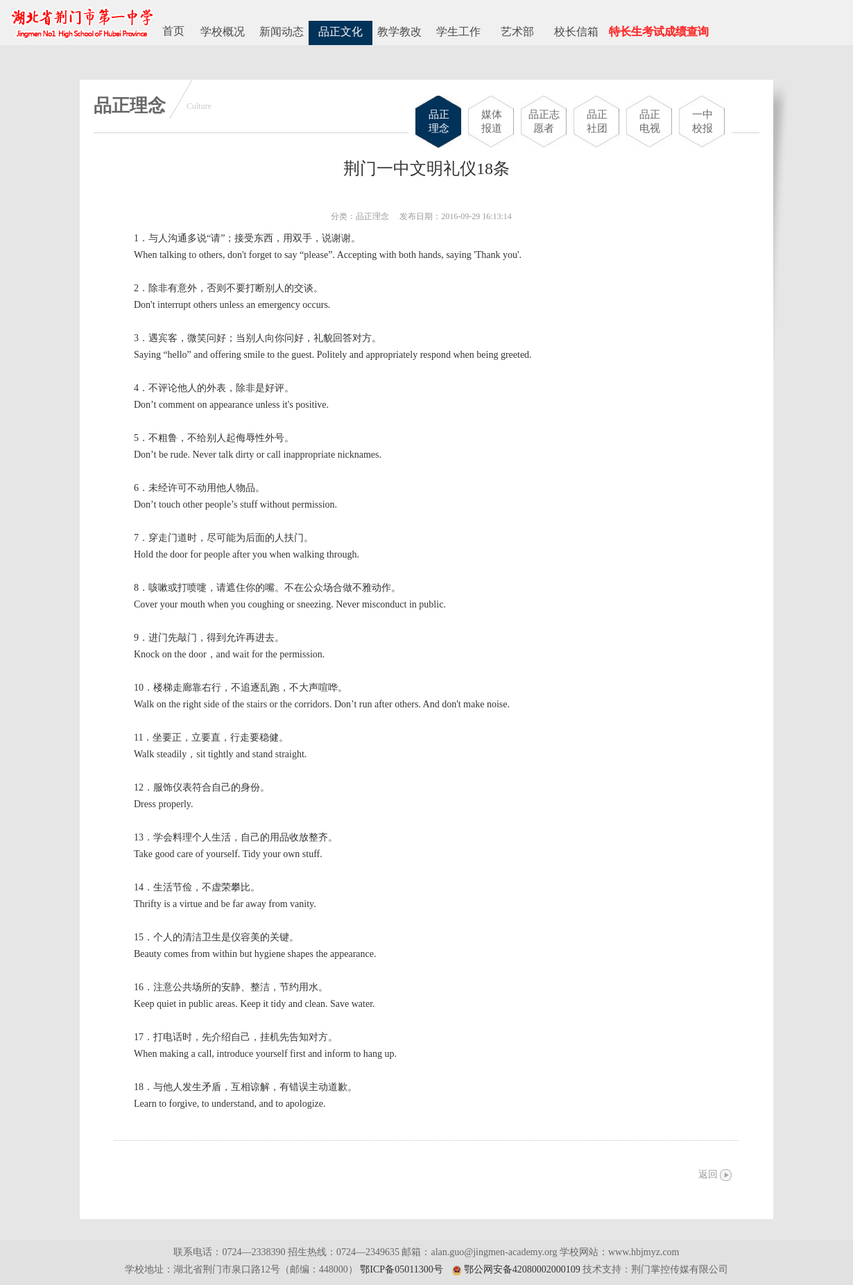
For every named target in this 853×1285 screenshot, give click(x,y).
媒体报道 (491, 121)
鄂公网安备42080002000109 (522, 1269)
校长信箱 (576, 31)
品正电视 (649, 121)
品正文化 (340, 31)
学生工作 (458, 31)
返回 (708, 1174)
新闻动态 (281, 31)
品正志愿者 (544, 121)
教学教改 (399, 31)
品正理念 (439, 121)
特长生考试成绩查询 (659, 31)
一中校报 (702, 121)
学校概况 (222, 31)
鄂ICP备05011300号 (401, 1269)
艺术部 (517, 31)
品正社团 (597, 121)
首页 (173, 31)
